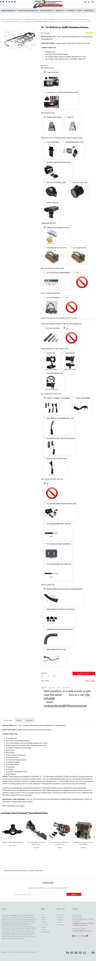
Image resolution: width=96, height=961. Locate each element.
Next (94, 837)
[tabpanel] (48, 766)
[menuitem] (9, 10)
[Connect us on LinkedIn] (12, 2)
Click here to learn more (35, 870)
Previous (1, 837)
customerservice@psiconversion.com (83, 923)
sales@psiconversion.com (80, 925)
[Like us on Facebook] (1, 2)
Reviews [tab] (19, 720)
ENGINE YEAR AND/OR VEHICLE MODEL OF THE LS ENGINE (59, 318)
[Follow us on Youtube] (15, 2)
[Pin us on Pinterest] (6, 2)
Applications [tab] (29, 720)
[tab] (7, 720)
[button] (85, 2)
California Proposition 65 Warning (15, 870)
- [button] (42, 676)
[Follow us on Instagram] (9, 2)
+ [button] (54, 676)
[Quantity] (48, 676)
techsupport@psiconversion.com (82, 931)
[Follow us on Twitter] (3, 2)
